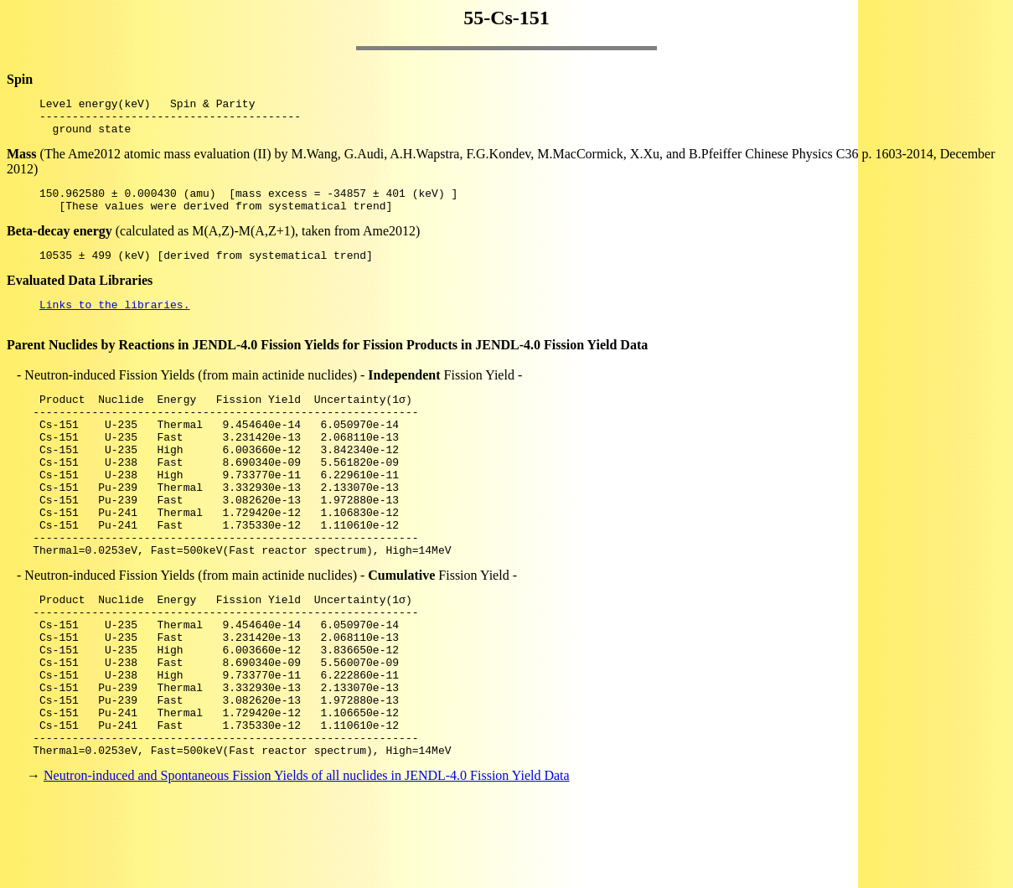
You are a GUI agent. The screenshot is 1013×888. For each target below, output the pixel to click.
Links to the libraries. (114, 321)
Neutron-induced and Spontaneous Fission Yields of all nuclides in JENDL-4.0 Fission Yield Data (307, 858)
